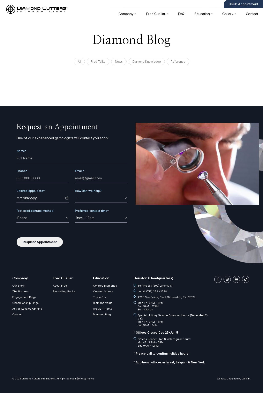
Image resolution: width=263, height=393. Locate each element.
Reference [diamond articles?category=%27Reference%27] (178, 61)
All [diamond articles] (79, 61)
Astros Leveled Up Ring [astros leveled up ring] (27, 308)
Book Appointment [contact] (243, 4)
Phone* (21, 171)
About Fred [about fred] (60, 285)
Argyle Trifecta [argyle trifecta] (102, 308)
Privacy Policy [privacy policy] (86, 378)
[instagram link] (227, 279)
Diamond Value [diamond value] (102, 302)
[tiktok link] (245, 279)
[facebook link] (217, 279)
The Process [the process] (20, 291)
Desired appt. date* (30, 190)
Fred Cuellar (155, 14)
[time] (101, 218)
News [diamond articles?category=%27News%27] (119, 61)
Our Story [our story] (18, 285)
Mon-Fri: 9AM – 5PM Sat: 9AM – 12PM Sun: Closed (148, 306)
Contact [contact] (252, 14)
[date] (42, 198)
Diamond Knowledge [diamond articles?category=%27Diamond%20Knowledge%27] (147, 61)
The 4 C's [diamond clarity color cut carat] (99, 297)
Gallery (227, 14)
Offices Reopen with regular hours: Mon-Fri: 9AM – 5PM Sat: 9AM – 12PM (162, 342)
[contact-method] (42, 218)
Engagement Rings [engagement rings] (24, 297)
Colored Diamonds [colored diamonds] (105, 285)
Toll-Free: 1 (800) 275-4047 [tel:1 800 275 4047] (153, 285)
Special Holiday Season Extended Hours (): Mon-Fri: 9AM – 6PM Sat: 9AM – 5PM (171, 320)
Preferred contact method (34, 210)
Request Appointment (40, 242)
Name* (21, 151)
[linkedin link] (236, 279)
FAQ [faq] (181, 14)
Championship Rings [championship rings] (25, 302)
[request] (101, 198)
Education (202, 14)
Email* (79, 171)
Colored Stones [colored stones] (103, 291)
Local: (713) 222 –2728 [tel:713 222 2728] (150, 291)
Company (126, 14)
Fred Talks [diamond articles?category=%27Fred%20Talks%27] (98, 61)
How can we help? (88, 190)
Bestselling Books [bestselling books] (64, 291)
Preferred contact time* (92, 210)
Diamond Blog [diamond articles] (102, 314)
